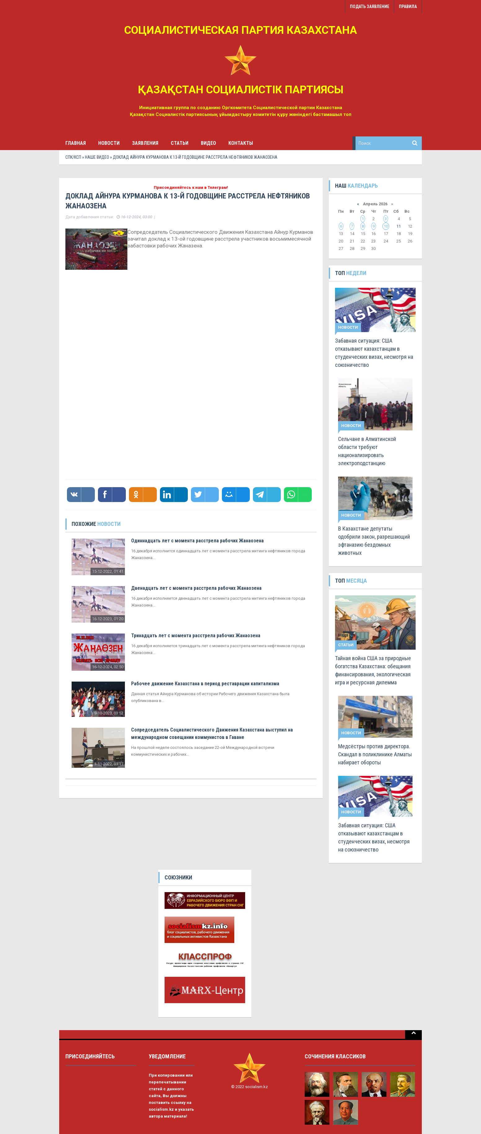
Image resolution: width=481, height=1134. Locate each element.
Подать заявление (369, 6)
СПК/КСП (73, 157)
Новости (109, 143)
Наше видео (97, 157)
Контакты (240, 143)
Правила (408, 6)
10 (386, 226)
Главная (75, 143)
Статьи (179, 143)
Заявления (145, 143)
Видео (208, 143)
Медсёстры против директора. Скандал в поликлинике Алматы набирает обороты (375, 754)
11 (398, 226)
